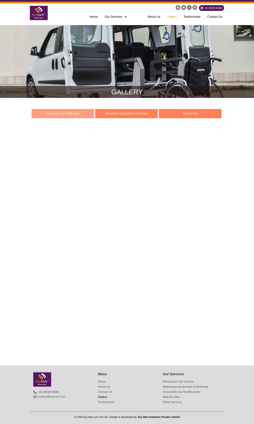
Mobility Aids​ (171, 397)
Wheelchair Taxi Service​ (178, 381)
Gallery (172, 16)
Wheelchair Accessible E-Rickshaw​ (185, 386)
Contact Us (214, 16)
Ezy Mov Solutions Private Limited (159, 416)
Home (94, 16)
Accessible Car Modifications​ (182, 391)
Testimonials (192, 16)
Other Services (172, 402)
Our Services (116, 16)
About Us (154, 16)
